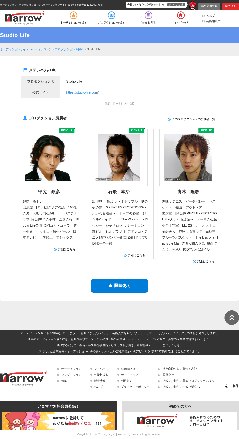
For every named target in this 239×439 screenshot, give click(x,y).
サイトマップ (129, 375)
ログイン (230, 6)
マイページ (101, 369)
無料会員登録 (209, 6)
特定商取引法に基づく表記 (180, 369)
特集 (64, 381)
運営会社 (168, 375)
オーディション (71, 369)
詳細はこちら (64, 249)
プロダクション (71, 375)
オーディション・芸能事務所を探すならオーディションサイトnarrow (37, 4)
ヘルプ (210, 15)
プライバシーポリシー (135, 386)
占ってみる (176, 4)
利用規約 (126, 381)
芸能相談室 (213, 21)
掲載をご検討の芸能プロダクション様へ (188, 381)
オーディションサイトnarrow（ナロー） (115, 434)
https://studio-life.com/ (82, 92)
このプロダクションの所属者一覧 (191, 119)
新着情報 (99, 381)
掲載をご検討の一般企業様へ (181, 386)
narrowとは (128, 369)
